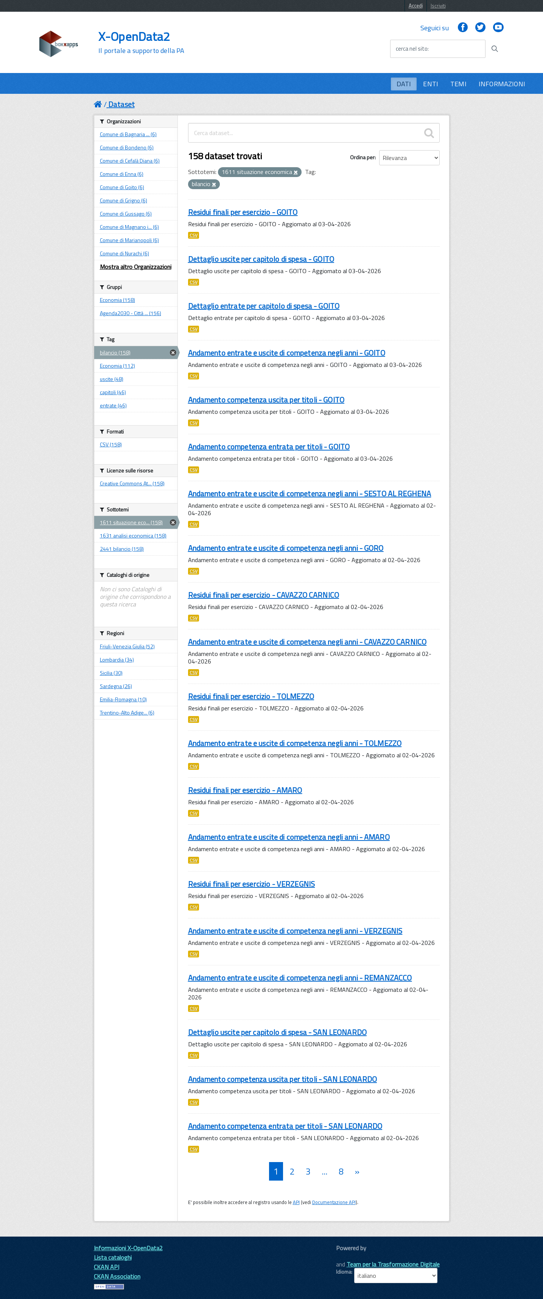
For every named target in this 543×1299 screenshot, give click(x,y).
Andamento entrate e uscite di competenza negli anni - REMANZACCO (300, 978)
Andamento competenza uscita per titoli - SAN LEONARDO (282, 1079)
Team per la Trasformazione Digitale (393, 1264)
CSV (194, 235)
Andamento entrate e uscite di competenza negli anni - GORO (286, 548)
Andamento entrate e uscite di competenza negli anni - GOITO (286, 353)
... (324, 1171)
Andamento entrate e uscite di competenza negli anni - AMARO (289, 837)
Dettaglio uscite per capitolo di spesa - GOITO (261, 259)
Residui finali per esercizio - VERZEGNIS (251, 884)
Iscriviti (438, 5)
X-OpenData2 (141, 42)
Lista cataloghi (113, 1257)
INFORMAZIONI (502, 84)
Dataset (121, 104)
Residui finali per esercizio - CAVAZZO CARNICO (263, 595)
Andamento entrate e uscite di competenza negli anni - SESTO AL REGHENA (309, 493)
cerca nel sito (412, 49)
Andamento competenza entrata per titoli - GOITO (269, 446)
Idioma (343, 1272)
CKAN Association (117, 1276)
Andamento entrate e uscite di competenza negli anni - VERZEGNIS (295, 931)
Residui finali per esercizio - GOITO (243, 212)
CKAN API (106, 1266)
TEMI (458, 84)
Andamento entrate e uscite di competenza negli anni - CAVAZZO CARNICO (307, 642)
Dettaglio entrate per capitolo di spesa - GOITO (264, 306)
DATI (404, 84)
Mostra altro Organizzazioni (135, 266)
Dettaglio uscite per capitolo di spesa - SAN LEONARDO (277, 1032)
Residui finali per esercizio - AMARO (245, 790)
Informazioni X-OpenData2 (128, 1247)
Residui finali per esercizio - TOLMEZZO (251, 696)
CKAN (349, 1256)
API (296, 1202)
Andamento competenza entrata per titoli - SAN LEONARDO (285, 1126)
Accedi (416, 5)
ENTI (430, 84)
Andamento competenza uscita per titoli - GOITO (266, 400)
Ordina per (362, 157)
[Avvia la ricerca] (494, 49)
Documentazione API (334, 1202)
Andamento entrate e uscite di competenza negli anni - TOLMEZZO (295, 743)
